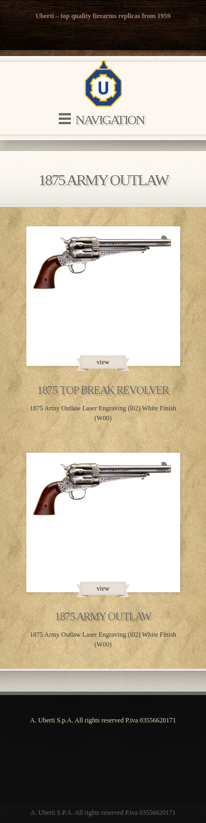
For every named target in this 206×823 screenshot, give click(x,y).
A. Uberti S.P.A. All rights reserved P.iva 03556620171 (103, 812)
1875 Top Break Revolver (103, 390)
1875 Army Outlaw (103, 616)
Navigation (109, 120)
